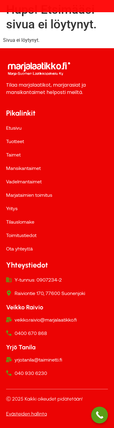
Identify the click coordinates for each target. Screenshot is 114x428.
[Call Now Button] (99, 415)
